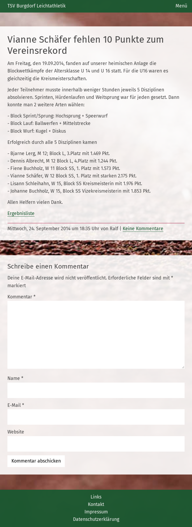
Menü (181, 6)
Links (96, 497)
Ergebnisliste (21, 213)
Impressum (96, 512)
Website (15, 432)
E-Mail (15, 405)
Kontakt (96, 504)
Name (15, 378)
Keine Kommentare (143, 229)
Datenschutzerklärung (96, 519)
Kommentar (21, 297)
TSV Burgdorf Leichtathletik (36, 6)
